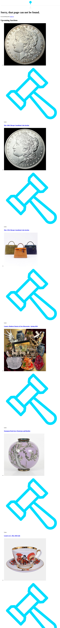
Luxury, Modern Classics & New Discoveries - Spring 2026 (21, 326)
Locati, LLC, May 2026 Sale (12, 535)
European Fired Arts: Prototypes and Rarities (17, 431)
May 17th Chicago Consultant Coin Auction (16, 230)
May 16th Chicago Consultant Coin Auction (16, 125)
